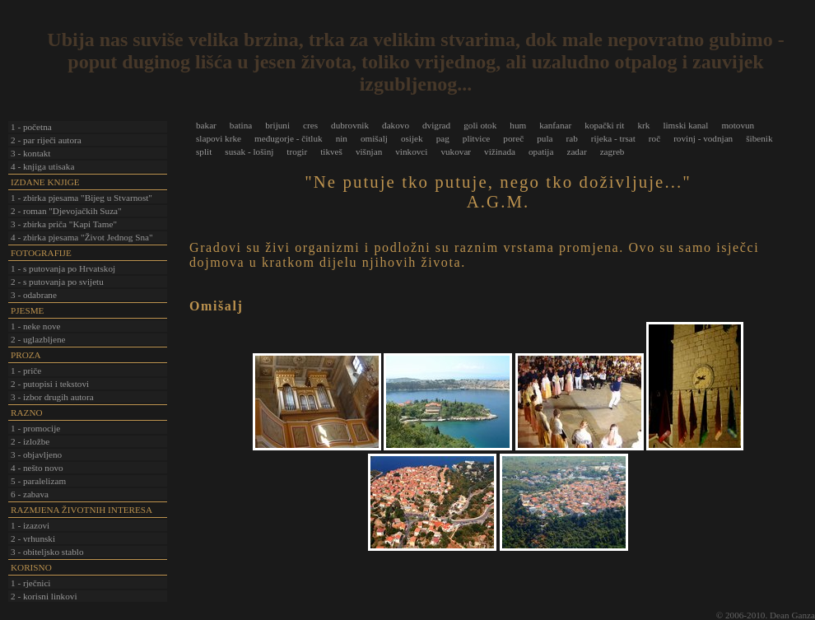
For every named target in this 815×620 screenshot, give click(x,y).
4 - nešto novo (37, 468)
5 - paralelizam (38, 481)
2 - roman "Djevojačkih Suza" (66, 211)
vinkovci (411, 151)
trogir (296, 151)
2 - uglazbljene (38, 339)
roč (654, 138)
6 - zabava (30, 494)
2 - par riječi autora (46, 140)
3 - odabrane (34, 295)
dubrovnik (350, 125)
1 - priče (26, 370)
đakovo (395, 125)
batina (241, 125)
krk (643, 125)
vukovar (455, 151)
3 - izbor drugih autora (52, 397)
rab (571, 138)
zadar (576, 151)
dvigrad (436, 125)
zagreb (612, 151)
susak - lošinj (249, 151)
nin (341, 138)
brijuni (277, 125)
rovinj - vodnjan (703, 138)
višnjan (369, 151)
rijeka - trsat (613, 138)
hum (518, 125)
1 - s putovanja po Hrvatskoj (63, 268)
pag (442, 138)
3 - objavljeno (36, 454)
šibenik (759, 138)
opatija (541, 151)
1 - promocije (35, 428)
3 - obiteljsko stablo (47, 552)
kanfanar (555, 125)
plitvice (477, 138)
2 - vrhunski (33, 538)
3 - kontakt (30, 153)
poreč (513, 138)
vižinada (499, 151)
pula (544, 138)
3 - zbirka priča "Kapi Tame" (64, 224)
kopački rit (604, 125)
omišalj (374, 138)
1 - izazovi (30, 525)
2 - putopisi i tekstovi (50, 384)
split (204, 151)
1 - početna (31, 127)
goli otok (479, 125)
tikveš (331, 151)
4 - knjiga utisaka (42, 166)
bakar (206, 125)
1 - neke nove (36, 326)
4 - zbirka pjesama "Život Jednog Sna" (82, 237)
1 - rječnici (30, 583)
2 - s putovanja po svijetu (57, 282)
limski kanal (685, 125)
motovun (737, 125)
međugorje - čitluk (288, 138)
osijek (412, 138)
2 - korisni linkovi (44, 596)
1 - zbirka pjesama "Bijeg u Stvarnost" (81, 198)
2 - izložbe (30, 441)
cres (310, 125)
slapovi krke (218, 138)
